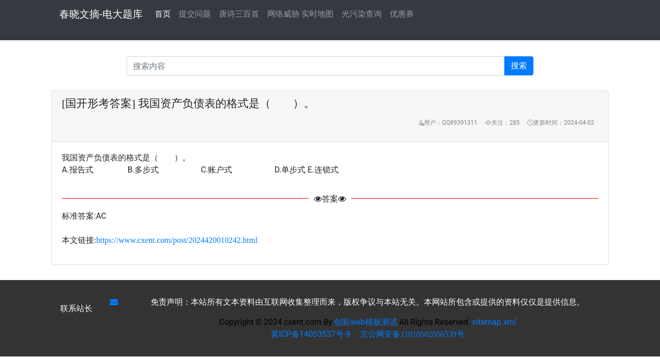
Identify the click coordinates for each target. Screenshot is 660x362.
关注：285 (502, 122)
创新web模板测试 (366, 322)
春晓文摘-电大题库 (101, 14)
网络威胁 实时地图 (300, 14)
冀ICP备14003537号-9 (310, 334)
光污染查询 (362, 14)
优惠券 (402, 14)
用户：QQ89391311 (447, 122)
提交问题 (195, 14)
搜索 (519, 65)
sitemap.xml (494, 322)
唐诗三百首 (239, 14)
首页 (163, 13)
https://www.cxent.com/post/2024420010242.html (176, 240)
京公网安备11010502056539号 (412, 334)
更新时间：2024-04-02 (560, 122)
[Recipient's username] (316, 65)
